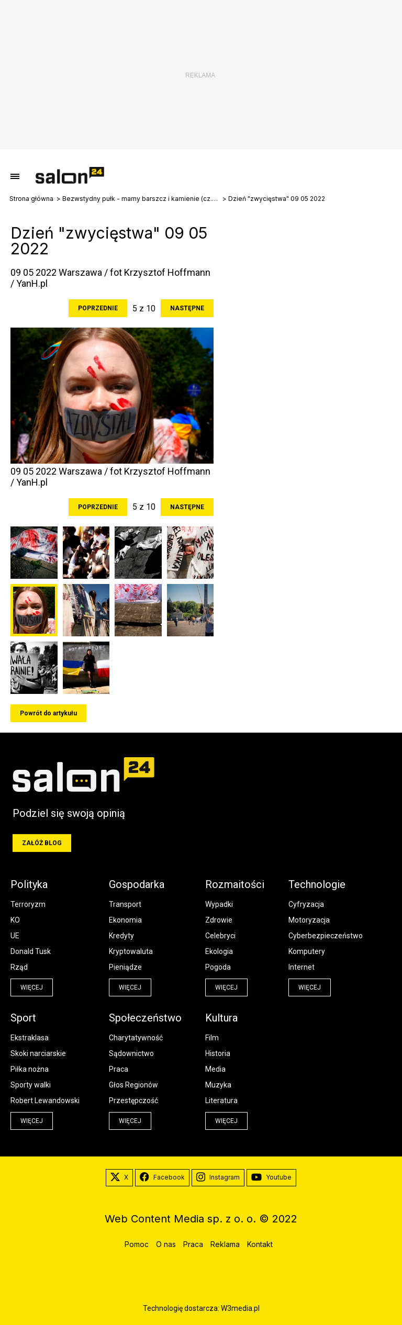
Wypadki (219, 904)
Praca (118, 1069)
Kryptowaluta (131, 951)
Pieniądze (125, 967)
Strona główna (31, 199)
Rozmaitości (234, 884)
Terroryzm (28, 904)
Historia (217, 1053)
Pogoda (218, 967)
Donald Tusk (30, 951)
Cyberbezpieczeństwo (325, 935)
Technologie (316, 884)
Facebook (162, 1177)
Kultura (221, 1018)
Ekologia (219, 951)
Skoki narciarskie (38, 1053)
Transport (125, 904)
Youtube (271, 1177)
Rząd (19, 967)
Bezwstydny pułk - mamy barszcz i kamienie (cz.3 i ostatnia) (140, 199)
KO (15, 920)
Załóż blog (42, 843)
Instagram (218, 1177)
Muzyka (218, 1085)
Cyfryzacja (306, 904)
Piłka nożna (29, 1069)
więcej (31, 987)
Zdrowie (218, 920)
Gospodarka (136, 884)
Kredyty (121, 935)
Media (215, 1069)
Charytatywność (136, 1038)
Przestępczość (133, 1100)
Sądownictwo (131, 1053)
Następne (187, 308)
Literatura (221, 1100)
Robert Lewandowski (45, 1100)
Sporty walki (30, 1085)
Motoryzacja (309, 920)
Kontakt (260, 1244)
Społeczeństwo (145, 1018)
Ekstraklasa (29, 1038)
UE (14, 935)
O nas (166, 1244)
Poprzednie (98, 308)
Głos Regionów (133, 1085)
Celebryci (220, 935)
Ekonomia (125, 920)
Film (212, 1038)
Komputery (306, 951)
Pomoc (137, 1244)
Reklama (225, 1244)
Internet (301, 967)
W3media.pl (240, 1308)
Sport (23, 1018)
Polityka (29, 884)
